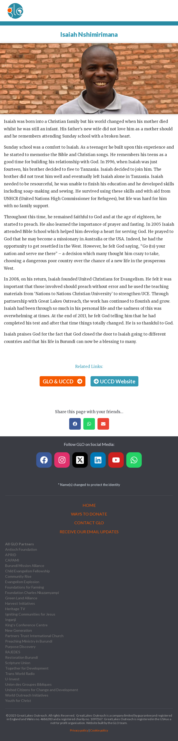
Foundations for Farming (24, 587)
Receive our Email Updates (89, 531)
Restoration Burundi (21, 657)
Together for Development (27, 668)
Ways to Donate (89, 513)
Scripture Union (17, 663)
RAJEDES (12, 652)
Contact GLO (89, 522)
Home (89, 505)
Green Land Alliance (21, 598)
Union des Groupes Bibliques (28, 684)
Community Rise (18, 576)
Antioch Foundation (21, 549)
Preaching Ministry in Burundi (28, 641)
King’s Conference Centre (26, 625)
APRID (10, 555)
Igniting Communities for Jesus (30, 614)
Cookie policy (99, 730)
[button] (75, 424)
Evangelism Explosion (22, 582)
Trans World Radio (20, 673)
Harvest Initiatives (20, 603)
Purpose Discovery (20, 646)
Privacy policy (79, 730)
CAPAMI (12, 560)
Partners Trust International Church (34, 636)
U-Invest (12, 679)
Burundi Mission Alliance (24, 565)
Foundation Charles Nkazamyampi (32, 592)
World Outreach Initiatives (26, 695)
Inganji (10, 619)
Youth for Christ (18, 700)
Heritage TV (15, 609)
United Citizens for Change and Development (41, 690)
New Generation (18, 630)
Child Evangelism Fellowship (27, 571)
